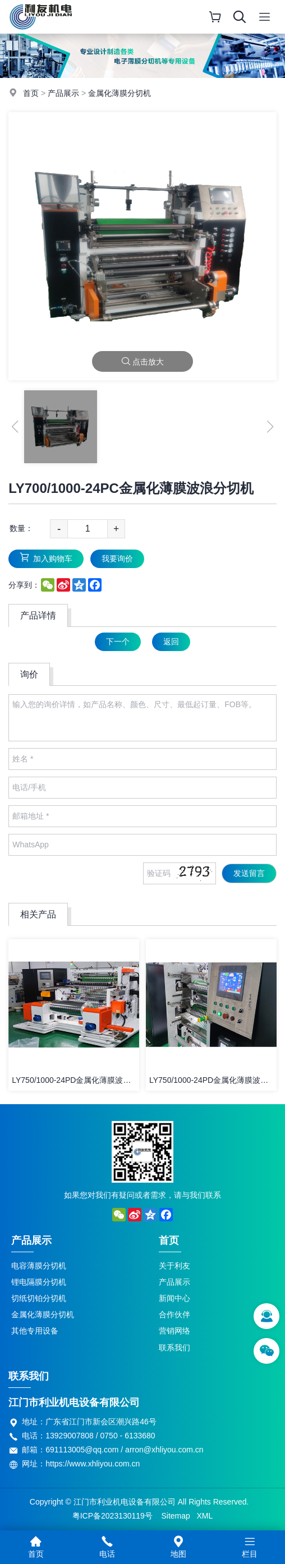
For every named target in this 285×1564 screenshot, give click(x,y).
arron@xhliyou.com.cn (164, 1449)
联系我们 (174, 1347)
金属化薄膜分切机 (119, 93)
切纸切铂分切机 (38, 1298)
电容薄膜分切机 (38, 1265)
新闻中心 (174, 1298)
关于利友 (174, 1265)
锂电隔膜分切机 (38, 1281)
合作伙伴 (174, 1314)
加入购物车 (46, 557)
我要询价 (117, 558)
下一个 (118, 641)
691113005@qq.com (81, 1449)
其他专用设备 (34, 1330)
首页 (31, 93)
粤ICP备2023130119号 (112, 1515)
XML (204, 1515)
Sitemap (175, 1515)
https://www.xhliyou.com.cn (92, 1463)
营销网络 (174, 1330)
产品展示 (63, 93)
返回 (171, 641)
